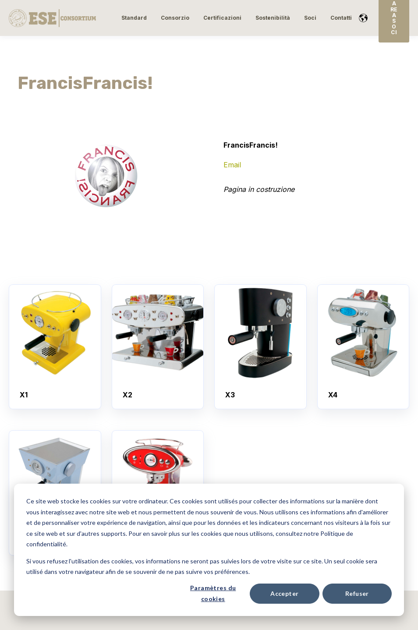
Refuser (357, 593)
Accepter (284, 593)
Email (232, 164)
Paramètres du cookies (213, 593)
